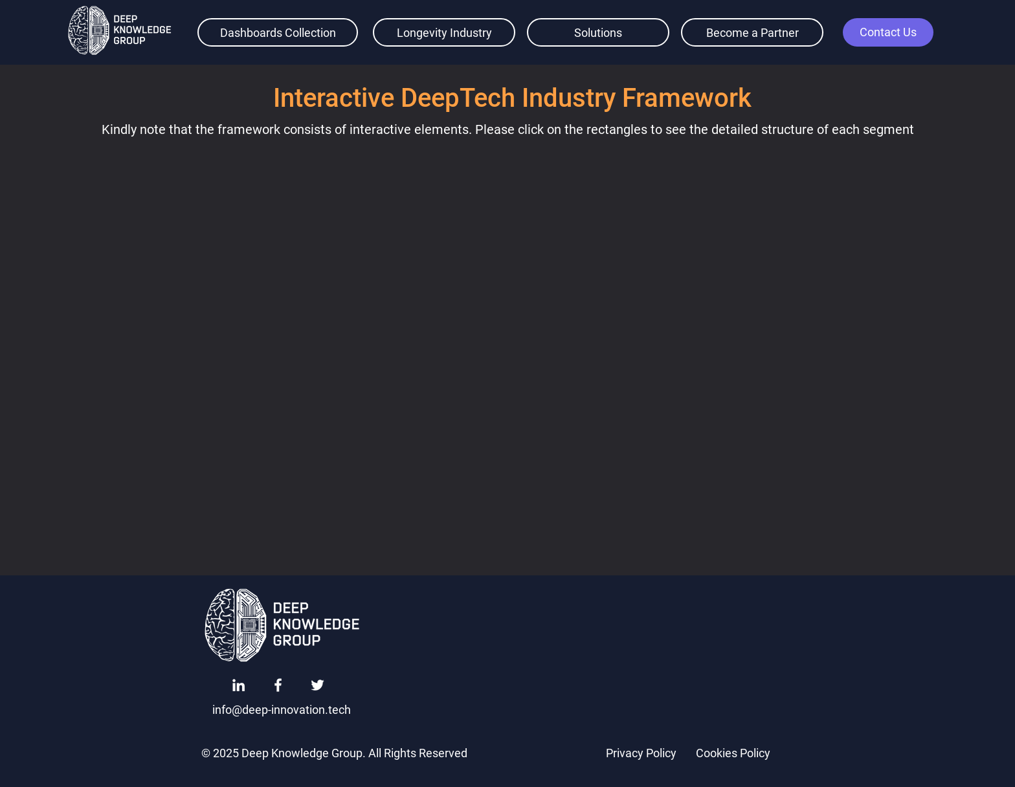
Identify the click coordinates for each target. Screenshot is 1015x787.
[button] (888, 32)
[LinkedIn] (238, 685)
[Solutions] (598, 32)
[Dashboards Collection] (277, 32)
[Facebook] (278, 685)
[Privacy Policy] (641, 753)
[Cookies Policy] (733, 753)
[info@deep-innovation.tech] (281, 709)
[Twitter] (317, 685)
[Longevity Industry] (444, 32)
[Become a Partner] (752, 32)
